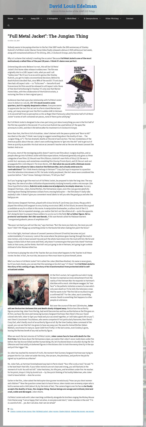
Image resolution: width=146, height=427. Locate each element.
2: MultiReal (73, 18)
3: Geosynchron (93, 18)
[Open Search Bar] (8, 25)
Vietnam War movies (78, 411)
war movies (90, 411)
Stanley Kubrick (64, 411)
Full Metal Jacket (42, 411)
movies (55, 411)
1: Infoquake (55, 18)
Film (11, 409)
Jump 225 (38, 18)
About (23, 18)
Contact (129, 18)
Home (10, 18)
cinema (12, 411)
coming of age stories (24, 411)
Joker (51, 411)
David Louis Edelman (73, 6)
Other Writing (115, 18)
